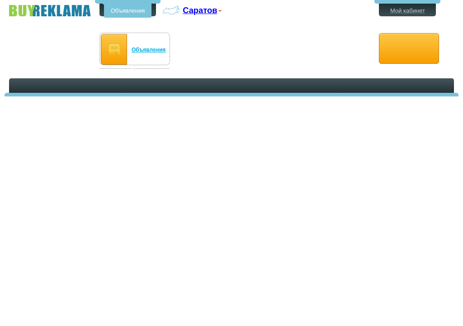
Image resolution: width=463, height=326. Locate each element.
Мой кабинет (407, 10)
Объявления (128, 10)
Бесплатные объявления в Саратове (49, 10)
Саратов (200, 10)
